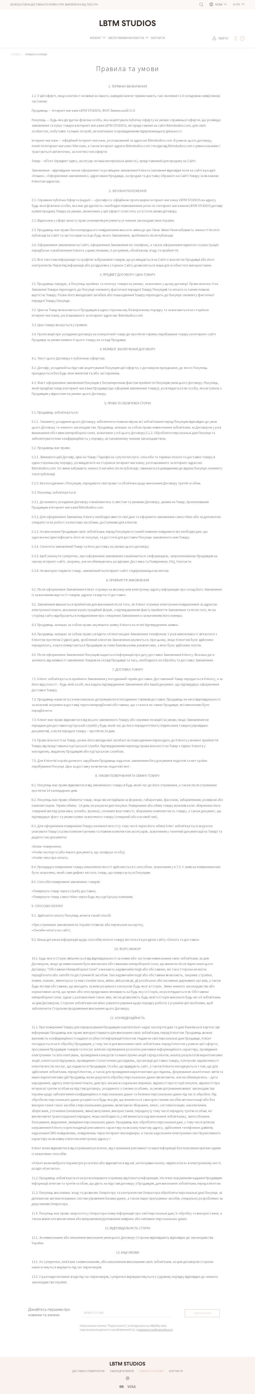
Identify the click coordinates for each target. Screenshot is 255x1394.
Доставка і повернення (88, 1371)
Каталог (95, 39)
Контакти (158, 39)
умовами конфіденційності (155, 1332)
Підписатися (202, 1314)
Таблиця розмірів (122, 1371)
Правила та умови (151, 1371)
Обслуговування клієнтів (126, 39)
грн (236, 4)
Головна (15, 56)
